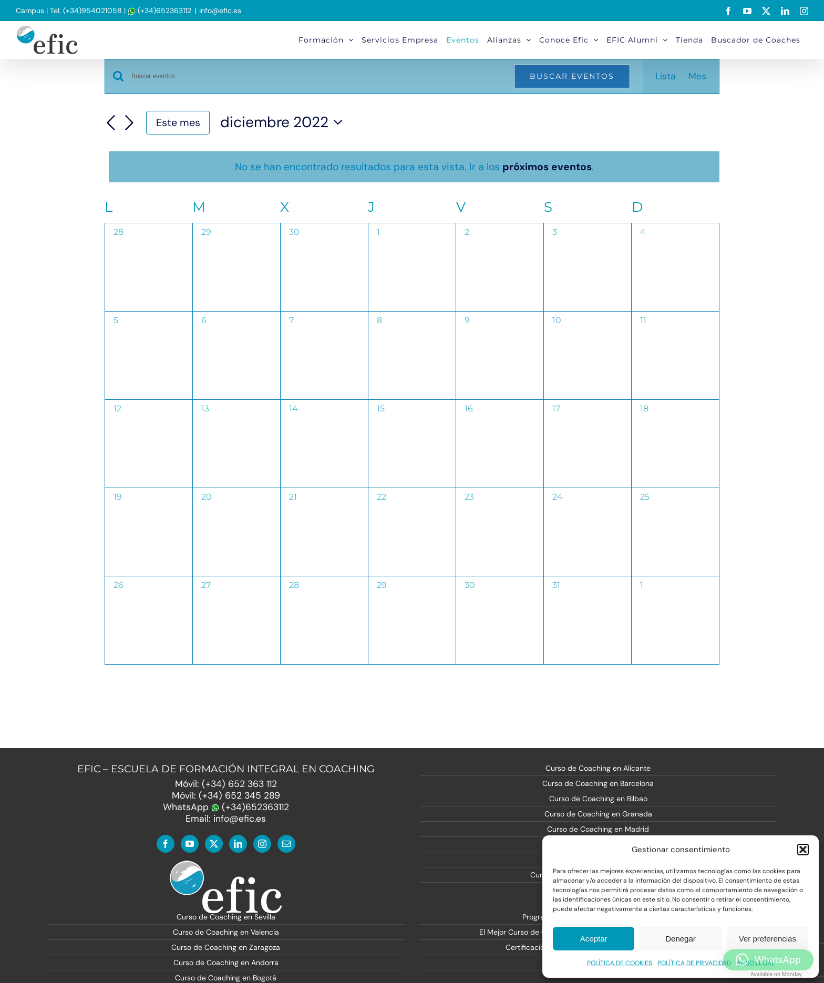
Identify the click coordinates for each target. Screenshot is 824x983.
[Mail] (286, 844)
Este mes (178, 122)
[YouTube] (190, 844)
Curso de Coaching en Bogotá (225, 977)
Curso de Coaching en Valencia (226, 932)
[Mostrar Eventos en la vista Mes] (697, 76)
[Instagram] (262, 844)
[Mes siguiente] (129, 123)
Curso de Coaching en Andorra (226, 962)
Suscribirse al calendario (646, 693)
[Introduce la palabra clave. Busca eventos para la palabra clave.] (316, 76)
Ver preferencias (767, 938)
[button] (803, 849)
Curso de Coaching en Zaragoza (225, 947)
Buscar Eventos (572, 76)
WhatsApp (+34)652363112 (226, 807)
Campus (30, 10)
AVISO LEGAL (755, 963)
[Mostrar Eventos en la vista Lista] (665, 76)
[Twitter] (214, 844)
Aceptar (593, 938)
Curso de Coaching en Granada (598, 814)
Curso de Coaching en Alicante (598, 768)
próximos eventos (547, 166)
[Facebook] (165, 844)
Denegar (680, 938)
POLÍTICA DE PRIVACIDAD (694, 963)
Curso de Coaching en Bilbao (598, 798)
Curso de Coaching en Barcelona (598, 783)
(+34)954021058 (92, 10)
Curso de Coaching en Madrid (598, 829)
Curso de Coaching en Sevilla (226, 916)
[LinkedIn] (238, 844)
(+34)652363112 (159, 10)
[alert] (414, 166)
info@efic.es (220, 10)
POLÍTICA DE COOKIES (619, 963)
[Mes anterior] (111, 123)
